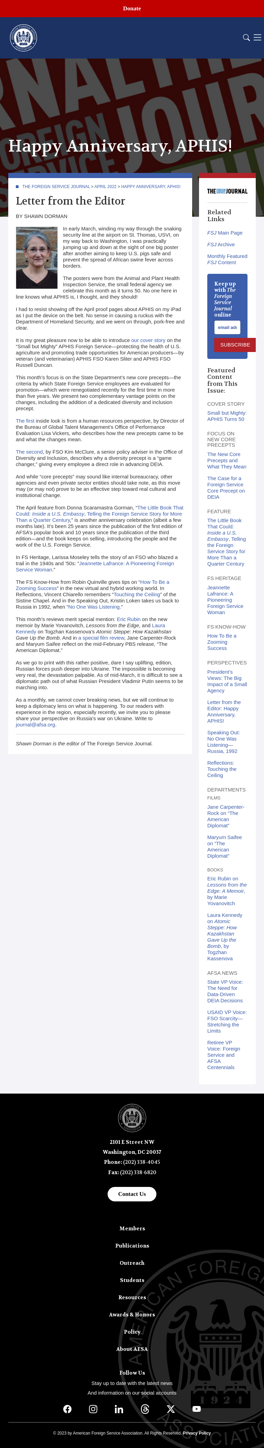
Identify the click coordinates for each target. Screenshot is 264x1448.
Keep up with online (225, 299)
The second (29, 452)
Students (132, 1280)
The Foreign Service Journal (56, 186)
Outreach (132, 1263)
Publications (132, 1245)
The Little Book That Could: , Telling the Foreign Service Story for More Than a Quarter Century (99, 514)
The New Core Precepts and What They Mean (226, 460)
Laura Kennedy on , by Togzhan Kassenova (224, 936)
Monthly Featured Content (227, 259)
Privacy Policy (197, 1433)
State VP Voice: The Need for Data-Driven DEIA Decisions (225, 991)
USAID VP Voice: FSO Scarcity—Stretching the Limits (227, 1021)
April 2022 (106, 186)
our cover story (148, 340)
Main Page (225, 233)
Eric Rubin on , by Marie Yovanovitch (227, 891)
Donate (132, 8)
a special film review (101, 638)
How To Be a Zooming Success (221, 642)
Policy (132, 1331)
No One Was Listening (94, 607)
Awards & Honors (132, 1314)
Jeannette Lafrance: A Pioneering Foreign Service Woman (225, 600)
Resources (132, 1297)
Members (132, 1228)
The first (25, 421)
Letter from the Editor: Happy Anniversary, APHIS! (224, 711)
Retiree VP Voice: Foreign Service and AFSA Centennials (223, 1055)
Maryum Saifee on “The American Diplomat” (224, 846)
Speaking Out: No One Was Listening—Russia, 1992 (223, 742)
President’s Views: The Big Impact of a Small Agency (227, 681)
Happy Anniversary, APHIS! (151, 186)
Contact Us (132, 1194)
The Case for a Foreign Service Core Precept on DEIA (226, 487)
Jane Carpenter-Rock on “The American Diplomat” (225, 816)
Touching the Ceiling (137, 594)
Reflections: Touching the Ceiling (221, 769)
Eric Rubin (129, 619)
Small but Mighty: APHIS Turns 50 (227, 416)
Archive (221, 244)
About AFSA (132, 1349)
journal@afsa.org (35, 724)
